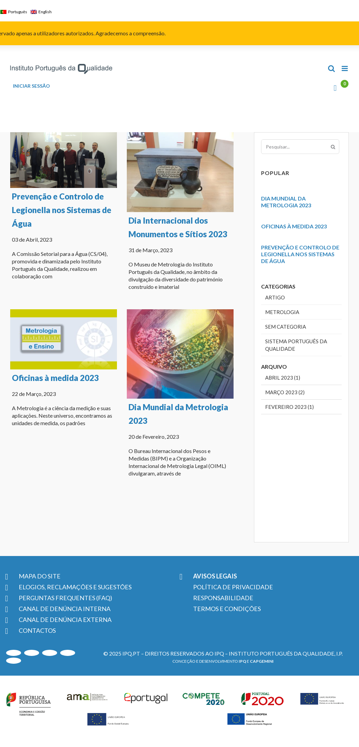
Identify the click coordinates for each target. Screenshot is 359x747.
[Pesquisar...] (300, 146)
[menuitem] (15, 12)
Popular (275, 173)
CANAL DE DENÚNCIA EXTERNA (65, 619)
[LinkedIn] (49, 653)
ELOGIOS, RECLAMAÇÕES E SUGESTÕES (75, 587)
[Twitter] (67, 653)
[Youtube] (13, 653)
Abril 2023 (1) (282, 378)
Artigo (275, 297)
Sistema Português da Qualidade (296, 345)
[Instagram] (31, 653)
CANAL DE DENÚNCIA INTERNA (64, 608)
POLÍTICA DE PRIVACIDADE (233, 587)
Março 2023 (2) (285, 392)
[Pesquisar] (333, 146)
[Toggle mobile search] (331, 68)
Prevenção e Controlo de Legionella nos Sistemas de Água (61, 209)
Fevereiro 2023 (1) (289, 407)
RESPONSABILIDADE (223, 598)
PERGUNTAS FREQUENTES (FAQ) (65, 598)
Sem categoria (285, 327)
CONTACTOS (37, 630)
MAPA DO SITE (40, 576)
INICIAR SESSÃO (31, 86)
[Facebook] (13, 661)
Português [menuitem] (17, 11)
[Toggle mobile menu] (345, 68)
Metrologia (282, 312)
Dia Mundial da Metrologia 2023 (286, 201)
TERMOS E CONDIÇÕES (227, 608)
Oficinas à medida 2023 (66, 364)
